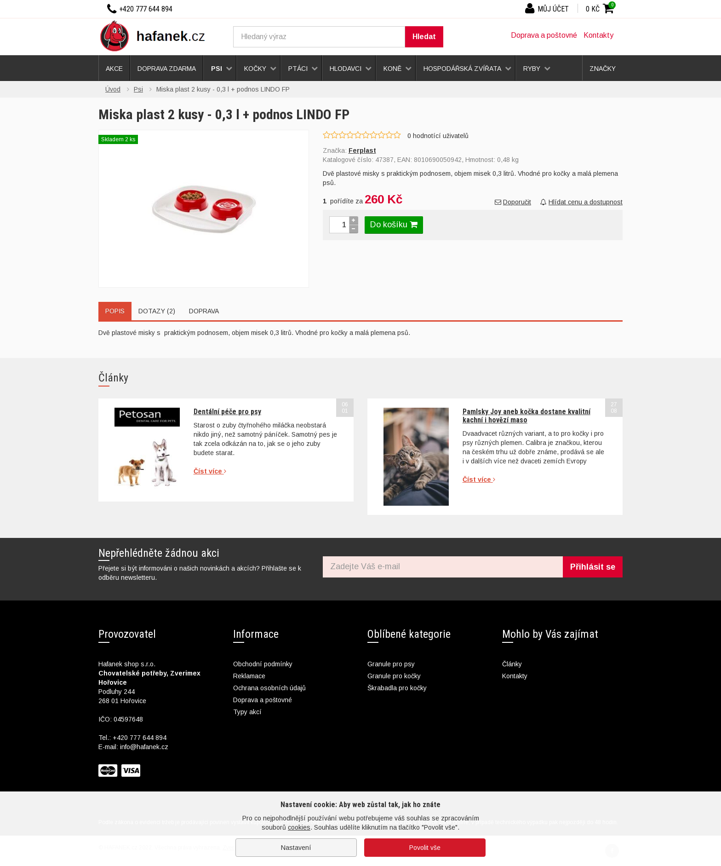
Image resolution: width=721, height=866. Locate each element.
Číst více (210, 471)
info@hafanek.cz (144, 747)
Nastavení (296, 847)
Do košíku (394, 224)
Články (512, 664)
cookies (299, 827)
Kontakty (598, 35)
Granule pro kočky (394, 676)
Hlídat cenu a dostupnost (581, 202)
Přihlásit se (592, 567)
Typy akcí (247, 712)
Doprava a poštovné (544, 35)
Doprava (204, 311)
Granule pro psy (391, 664)
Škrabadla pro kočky (397, 688)
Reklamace (249, 676)
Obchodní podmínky (262, 664)
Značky (602, 68)
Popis (115, 311)
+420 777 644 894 (139, 737)
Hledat (424, 36)
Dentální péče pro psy (227, 411)
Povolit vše (425, 847)
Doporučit (513, 202)
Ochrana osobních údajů (269, 688)
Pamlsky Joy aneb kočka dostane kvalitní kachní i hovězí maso (526, 415)
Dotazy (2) (156, 311)
